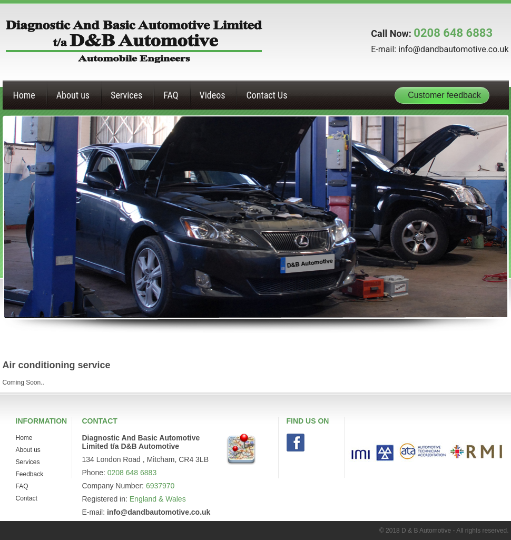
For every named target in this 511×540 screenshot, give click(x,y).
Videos (212, 95)
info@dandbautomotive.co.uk (453, 49)
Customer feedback (444, 95)
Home (24, 95)
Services (126, 95)
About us (73, 95)
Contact (26, 498)
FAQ (170, 95)
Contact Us (266, 95)
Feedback (30, 474)
